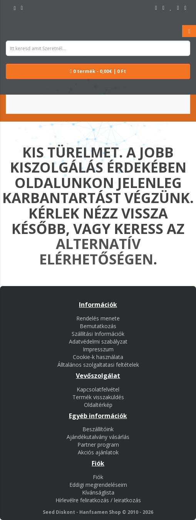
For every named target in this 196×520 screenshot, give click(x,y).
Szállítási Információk (98, 333)
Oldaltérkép (98, 404)
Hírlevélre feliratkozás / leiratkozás (98, 500)
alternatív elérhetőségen (96, 251)
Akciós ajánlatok (98, 452)
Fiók (98, 477)
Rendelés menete (98, 318)
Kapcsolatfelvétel (98, 389)
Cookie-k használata (98, 357)
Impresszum (98, 349)
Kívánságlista (98, 492)
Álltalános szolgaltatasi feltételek (98, 364)
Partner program (98, 444)
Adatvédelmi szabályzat (98, 341)
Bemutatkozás (98, 326)
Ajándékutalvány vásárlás (98, 436)
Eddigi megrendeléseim (98, 484)
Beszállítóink (98, 429)
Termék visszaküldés (98, 397)
